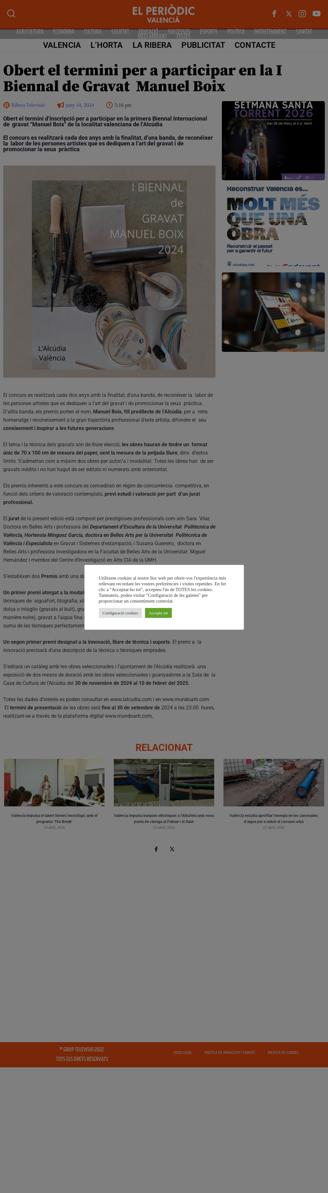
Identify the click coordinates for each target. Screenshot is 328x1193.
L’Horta (107, 45)
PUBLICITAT (203, 45)
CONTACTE (255, 45)
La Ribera (152, 45)
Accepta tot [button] (158, 613)
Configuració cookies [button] (120, 613)
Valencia (62, 45)
